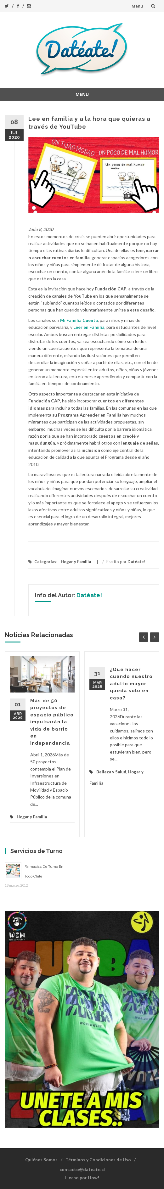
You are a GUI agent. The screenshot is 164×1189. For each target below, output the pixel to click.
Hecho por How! (82, 1177)
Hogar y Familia (76, 561)
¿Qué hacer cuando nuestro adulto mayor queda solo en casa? (131, 684)
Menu (137, 6)
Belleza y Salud (111, 771)
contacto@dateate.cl (82, 1169)
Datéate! (136, 561)
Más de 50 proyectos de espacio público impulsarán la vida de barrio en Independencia (52, 722)
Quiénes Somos (41, 1159)
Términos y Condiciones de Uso (98, 1159)
